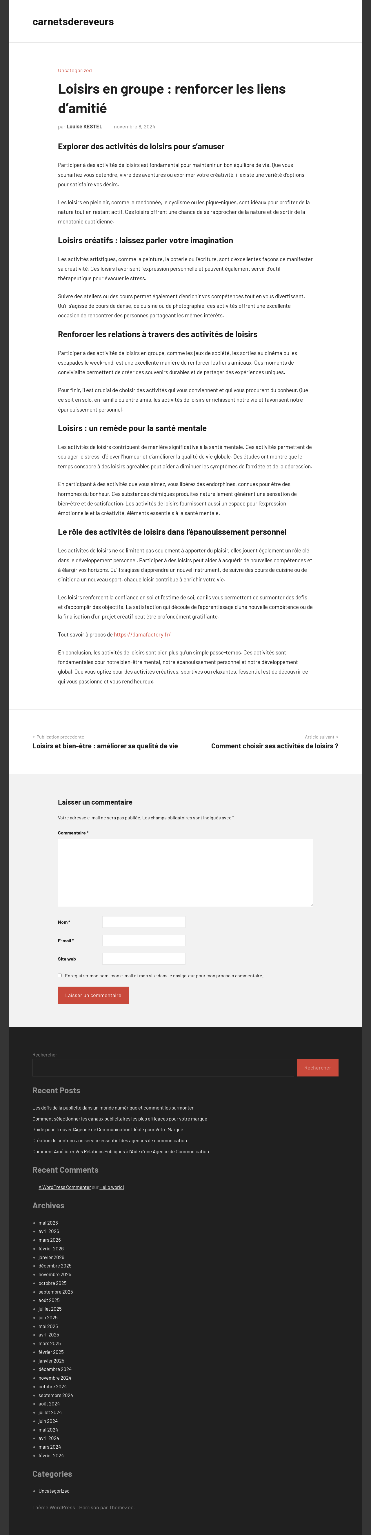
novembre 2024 (55, 1378)
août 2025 (49, 1300)
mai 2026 (48, 1222)
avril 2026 (49, 1231)
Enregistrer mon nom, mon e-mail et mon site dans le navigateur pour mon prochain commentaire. (164, 975)
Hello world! (111, 1187)
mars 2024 (50, 1446)
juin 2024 (48, 1421)
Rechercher (44, 1054)
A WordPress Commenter (65, 1187)
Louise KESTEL (84, 126)
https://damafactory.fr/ (142, 634)
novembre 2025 (55, 1274)
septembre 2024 (56, 1395)
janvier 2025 (51, 1360)
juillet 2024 (50, 1412)
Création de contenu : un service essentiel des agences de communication (109, 1140)
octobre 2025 (53, 1283)
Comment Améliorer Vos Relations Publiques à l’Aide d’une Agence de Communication (120, 1151)
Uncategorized (75, 70)
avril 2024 (49, 1438)
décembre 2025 (55, 1265)
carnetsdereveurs (74, 21)
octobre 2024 (53, 1386)
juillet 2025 (50, 1309)
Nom (64, 922)
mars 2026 (50, 1240)
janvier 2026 (51, 1257)
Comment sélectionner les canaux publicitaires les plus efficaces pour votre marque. (120, 1118)
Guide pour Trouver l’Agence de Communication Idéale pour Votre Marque (107, 1129)
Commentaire (73, 832)
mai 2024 (48, 1429)
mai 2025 (48, 1326)
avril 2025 (49, 1334)
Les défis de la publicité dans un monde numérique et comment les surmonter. (113, 1107)
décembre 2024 (55, 1369)
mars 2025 (50, 1343)
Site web (67, 958)
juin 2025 (48, 1317)
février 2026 (51, 1248)
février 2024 (51, 1455)
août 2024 (49, 1403)
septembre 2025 (56, 1291)
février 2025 (51, 1352)
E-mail (66, 940)
